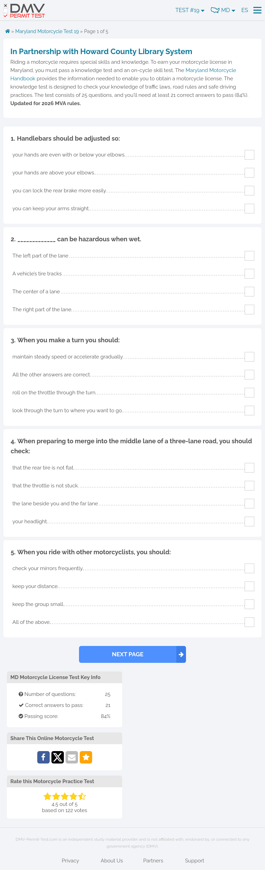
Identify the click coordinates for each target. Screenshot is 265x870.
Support (194, 861)
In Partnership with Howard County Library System (101, 51)
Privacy (70, 861)
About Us (112, 861)
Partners (153, 861)
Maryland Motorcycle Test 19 (47, 31)
